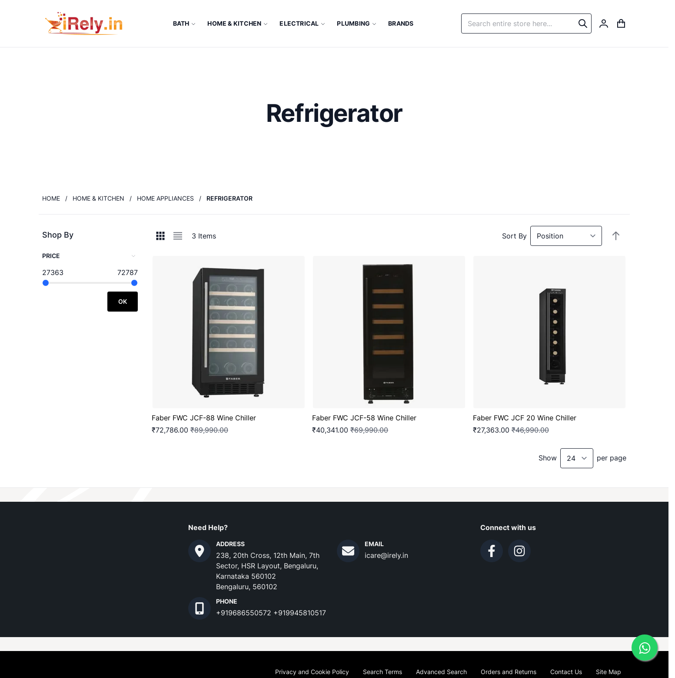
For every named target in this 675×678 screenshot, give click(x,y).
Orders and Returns (508, 671)
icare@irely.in (386, 555)
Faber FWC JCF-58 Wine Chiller (364, 417)
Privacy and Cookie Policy (312, 671)
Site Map (608, 671)
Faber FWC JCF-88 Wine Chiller (204, 417)
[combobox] (526, 23)
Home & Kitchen (98, 198)
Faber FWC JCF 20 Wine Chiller (524, 417)
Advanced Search (441, 671)
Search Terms (382, 671)
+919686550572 (244, 612)
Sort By (514, 236)
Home (51, 198)
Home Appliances (165, 198)
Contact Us (566, 671)
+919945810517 (299, 612)
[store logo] (83, 23)
